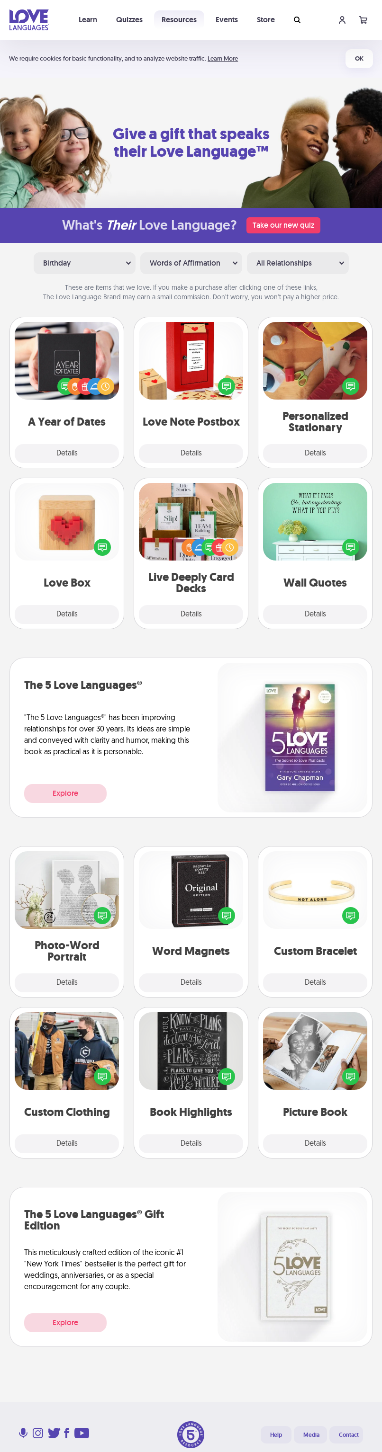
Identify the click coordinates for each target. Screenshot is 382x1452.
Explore (65, 793)
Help (276, 1435)
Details (67, 453)
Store (266, 20)
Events (227, 20)
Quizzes (129, 20)
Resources (179, 20)
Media (311, 1435)
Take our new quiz (283, 225)
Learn (88, 20)
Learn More (223, 58)
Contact (349, 1435)
